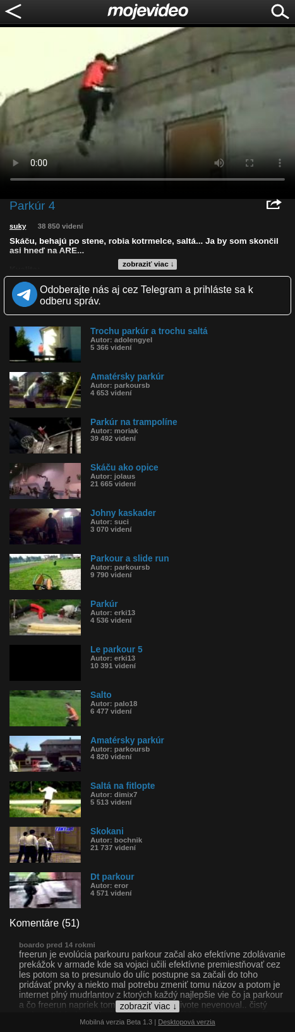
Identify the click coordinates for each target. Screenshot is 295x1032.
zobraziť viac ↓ (148, 264)
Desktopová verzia (186, 1022)
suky (17, 226)
